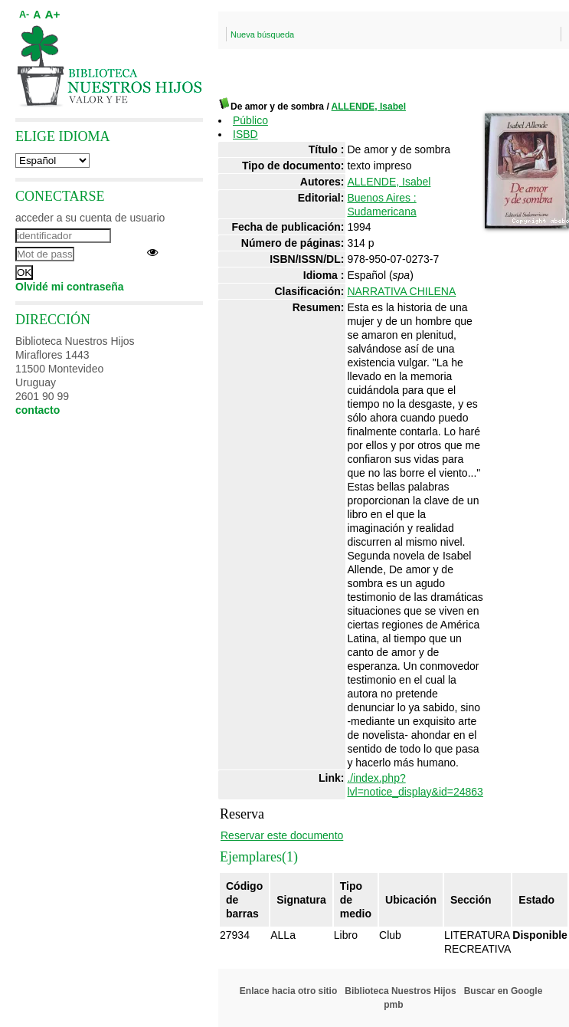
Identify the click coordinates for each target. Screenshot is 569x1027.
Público (250, 120)
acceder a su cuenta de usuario (90, 218)
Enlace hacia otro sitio (288, 991)
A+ (52, 14)
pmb (393, 1004)
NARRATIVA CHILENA (401, 291)
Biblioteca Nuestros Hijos (400, 991)
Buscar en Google (503, 991)
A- (24, 14)
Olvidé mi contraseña (69, 287)
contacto (37, 410)
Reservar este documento (282, 835)
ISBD (245, 134)
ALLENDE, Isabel (369, 106)
